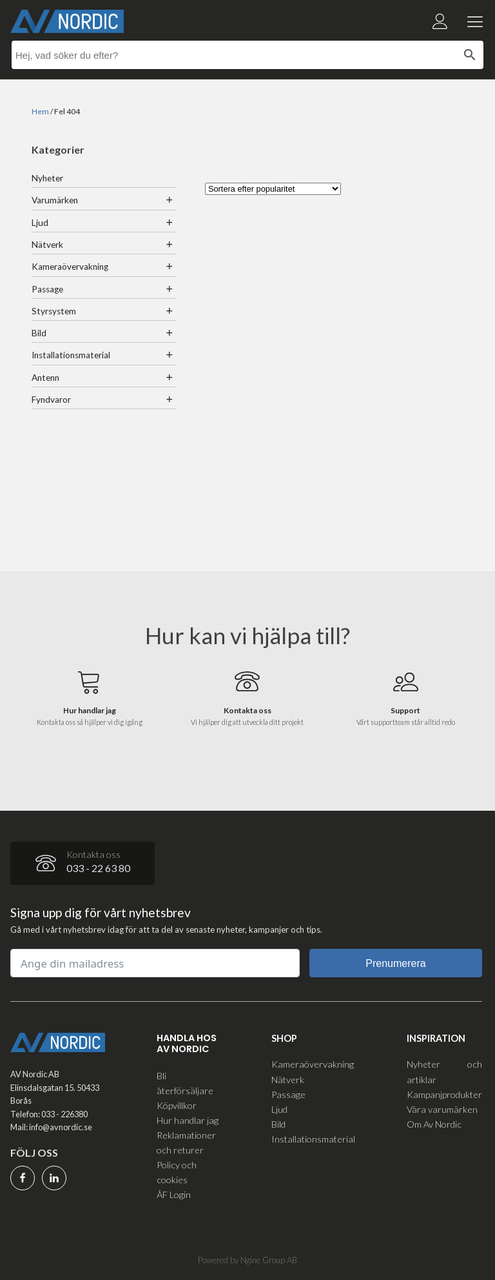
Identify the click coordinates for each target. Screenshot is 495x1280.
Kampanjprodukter (444, 1094)
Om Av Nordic (434, 1124)
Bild (39, 333)
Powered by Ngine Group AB (247, 1260)
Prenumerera (395, 963)
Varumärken (55, 200)
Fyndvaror (51, 399)
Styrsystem (54, 311)
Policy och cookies (177, 1172)
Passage (47, 289)
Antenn (45, 377)
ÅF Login (174, 1194)
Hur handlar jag (187, 1120)
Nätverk (47, 244)
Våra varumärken (442, 1109)
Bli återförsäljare (185, 1083)
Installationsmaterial (71, 355)
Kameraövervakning (70, 266)
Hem (40, 111)
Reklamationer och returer (186, 1142)
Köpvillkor (177, 1105)
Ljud (40, 223)
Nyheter (47, 178)
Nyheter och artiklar (444, 1071)
